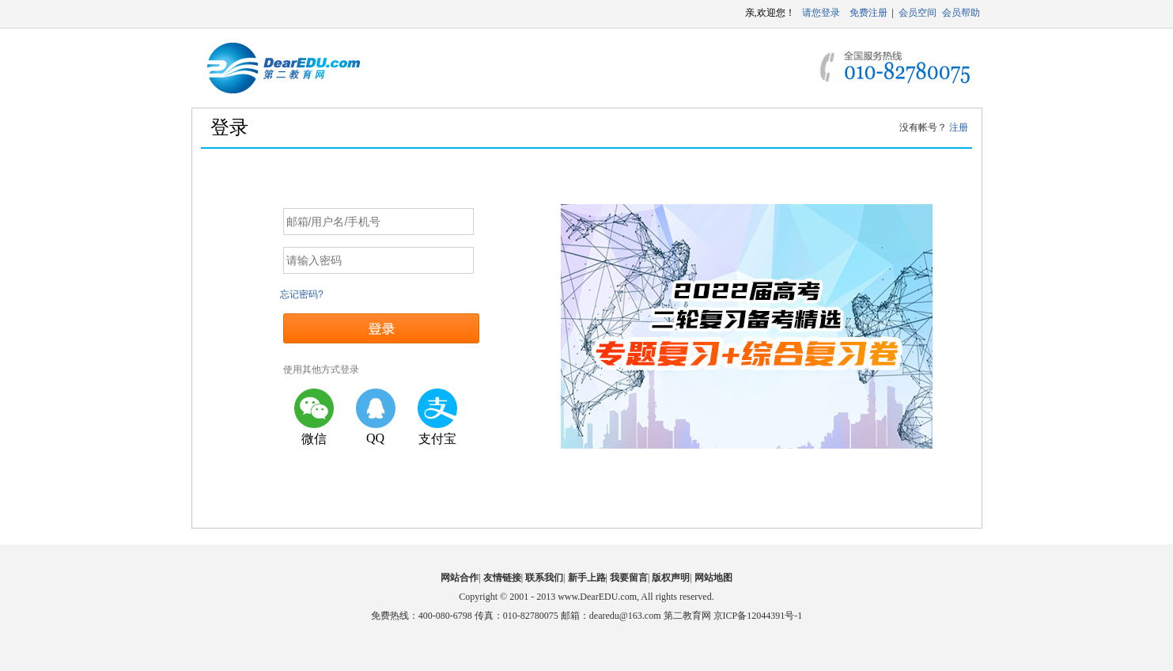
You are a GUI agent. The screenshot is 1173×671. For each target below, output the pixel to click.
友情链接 (502, 577)
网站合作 (460, 577)
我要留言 (629, 577)
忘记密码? (302, 294)
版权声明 (671, 577)
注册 (958, 127)
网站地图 (713, 577)
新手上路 (587, 577)
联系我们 (544, 577)
